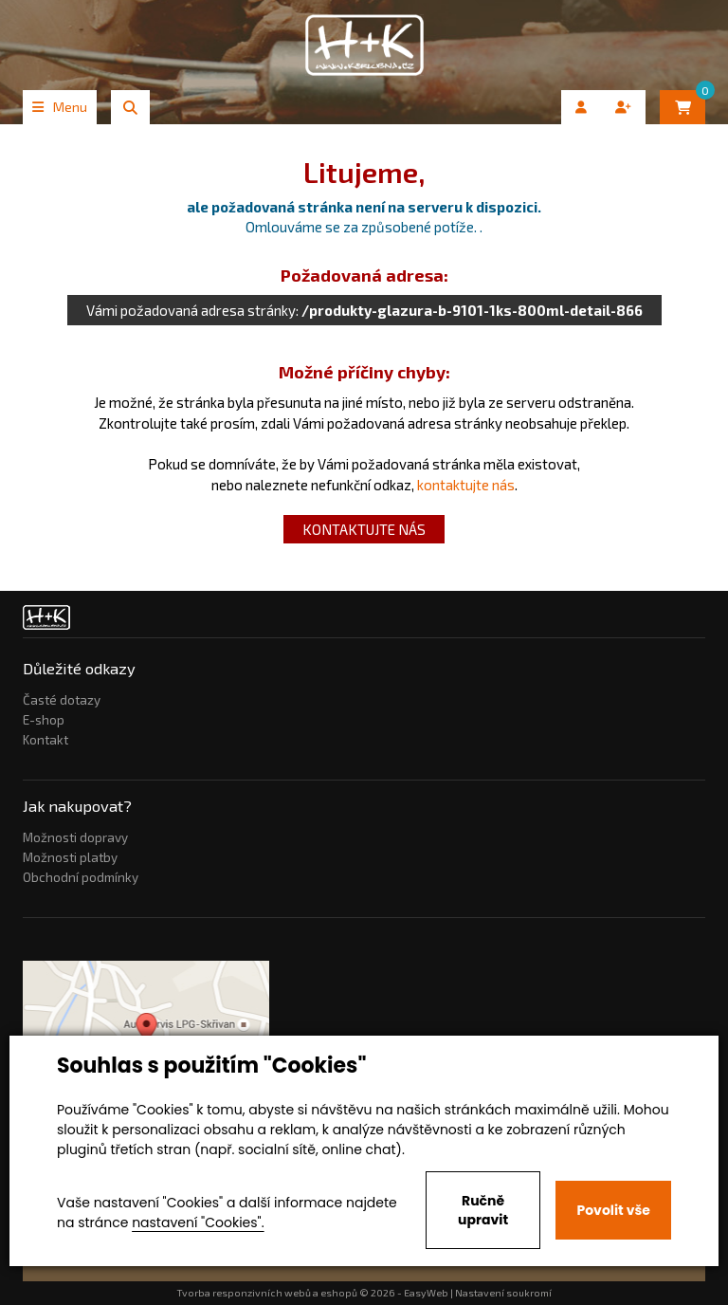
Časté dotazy (61, 700)
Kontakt (45, 739)
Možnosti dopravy (75, 837)
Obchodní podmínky (80, 877)
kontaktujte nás (466, 484)
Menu (59, 107)
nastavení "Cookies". (198, 1222)
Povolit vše (612, 1210)
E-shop (43, 719)
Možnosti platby (70, 857)
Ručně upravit (483, 1210)
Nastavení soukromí (503, 1292)
